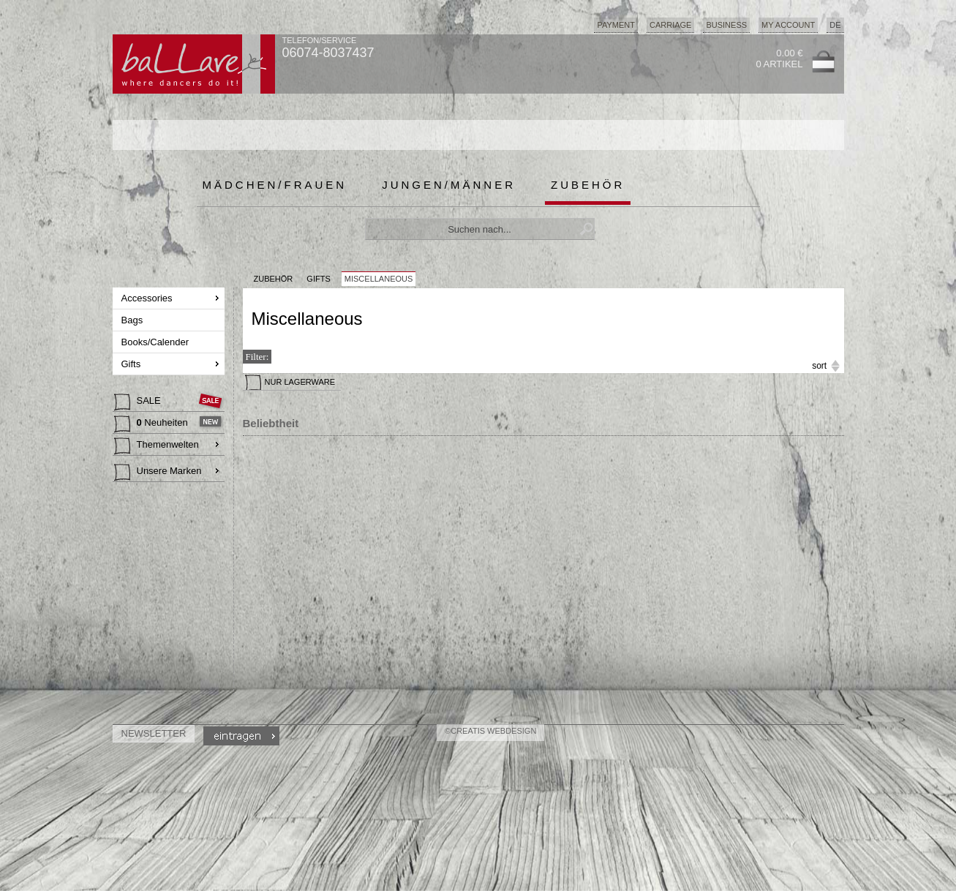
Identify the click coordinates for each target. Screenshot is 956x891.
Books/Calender (156, 342)
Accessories (148, 298)
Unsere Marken (158, 472)
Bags (133, 320)
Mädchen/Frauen (275, 184)
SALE (139, 402)
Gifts (132, 363)
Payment (616, 24)
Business (726, 24)
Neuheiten (152, 424)
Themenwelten (156, 446)
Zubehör (588, 184)
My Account (788, 24)
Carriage (670, 24)
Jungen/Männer (449, 184)
